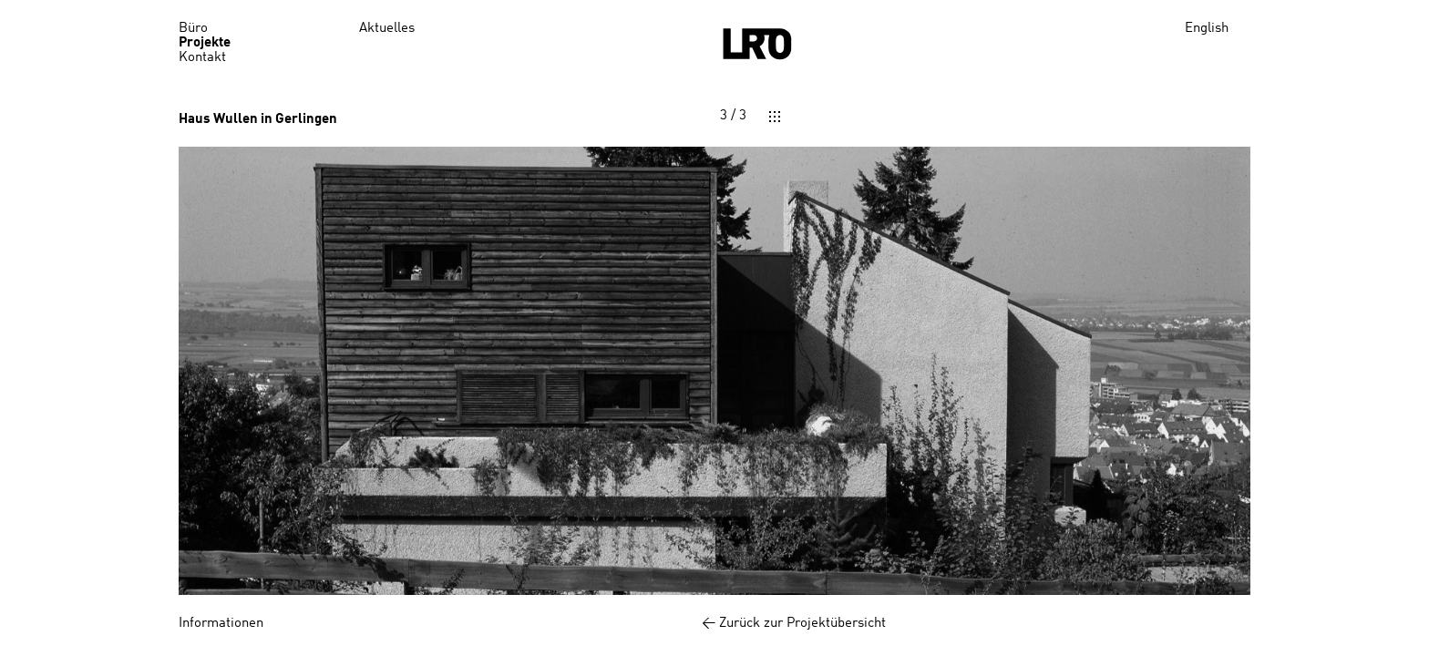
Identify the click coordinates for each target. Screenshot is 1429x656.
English (1207, 29)
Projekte (205, 43)
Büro (193, 29)
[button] (446, 371)
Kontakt (202, 58)
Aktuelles (387, 29)
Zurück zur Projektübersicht (803, 623)
